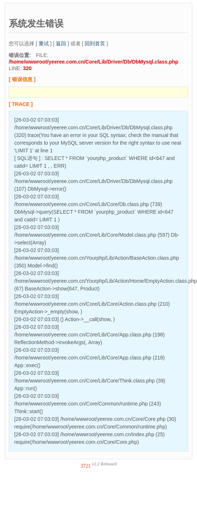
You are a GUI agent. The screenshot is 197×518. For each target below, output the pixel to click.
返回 (61, 43)
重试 (44, 43)
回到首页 (95, 43)
